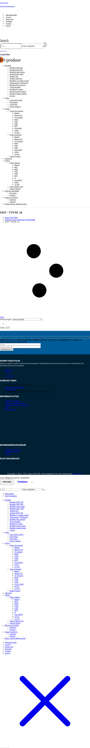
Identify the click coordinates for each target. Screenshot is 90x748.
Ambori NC (14, 74)
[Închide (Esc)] (8, 745)
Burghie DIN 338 (16, 65)
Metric (17, 110)
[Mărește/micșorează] (1, 745)
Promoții (9, 21)
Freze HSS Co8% (16, 97)
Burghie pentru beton (18, 91)
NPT (16, 123)
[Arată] (7, 325)
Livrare (8, 17)
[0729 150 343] (45, 3)
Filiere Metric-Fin (16, 184)
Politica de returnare (13, 447)
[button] (4, 37)
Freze (7, 95)
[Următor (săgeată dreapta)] (3, 747)
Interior (13, 199)
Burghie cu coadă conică (19, 78)
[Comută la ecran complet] (3, 745)
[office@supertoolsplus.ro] (45, 6)
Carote (12, 93)
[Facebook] (3, 10)
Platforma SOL (11, 407)
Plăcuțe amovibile (12, 188)
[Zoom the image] (45, 417)
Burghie (8, 63)
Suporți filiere (15, 186)
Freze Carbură (15, 104)
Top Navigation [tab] (11, 493)
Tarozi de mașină (16, 108)
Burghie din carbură (17, 82)
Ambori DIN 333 (16, 76)
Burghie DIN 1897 (16, 71)
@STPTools (9, 373)
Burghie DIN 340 (16, 67)
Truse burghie (15, 84)
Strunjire (13, 190)
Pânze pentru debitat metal (16, 201)
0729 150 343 (10, 387)
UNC (16, 119)
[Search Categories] (33, 43)
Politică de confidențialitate (15, 400)
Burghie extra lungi (17, 69)
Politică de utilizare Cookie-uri (17, 402)
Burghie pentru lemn (18, 89)
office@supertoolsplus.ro (14, 384)
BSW (16, 117)
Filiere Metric (15, 160)
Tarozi (7, 106)
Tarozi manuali (15, 132)
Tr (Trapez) (18, 138)
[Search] (45, 41)
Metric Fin (18, 112)
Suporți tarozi (15, 154)
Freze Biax (14, 100)
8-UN (16, 128)
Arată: (2, 325)
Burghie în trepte (16, 87)
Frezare (13, 193)
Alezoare (8, 156)
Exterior (13, 197)
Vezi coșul (7, 479)
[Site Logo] (27, 35)
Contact (8, 24)
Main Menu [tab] (9, 491)
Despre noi (9, 19)
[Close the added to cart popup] (32, 479)
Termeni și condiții (12, 398)
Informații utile (11, 15)
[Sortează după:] (27, 317)
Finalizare (23, 479)
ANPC (7, 405)
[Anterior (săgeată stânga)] (1, 747)
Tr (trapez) (18, 115)
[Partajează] (6, 745)
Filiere (7, 158)
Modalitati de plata (12, 449)
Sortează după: (6, 317)
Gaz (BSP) (18, 125)
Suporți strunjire (11, 195)
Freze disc (13, 102)
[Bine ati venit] (45, 50)
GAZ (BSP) (18, 147)
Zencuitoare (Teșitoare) (19, 80)
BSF (15, 164)
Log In (8, 26)
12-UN (16, 130)
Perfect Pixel (78, 471)
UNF (16, 121)
